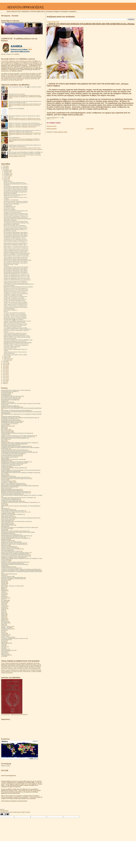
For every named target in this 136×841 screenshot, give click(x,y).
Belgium (3, 587)
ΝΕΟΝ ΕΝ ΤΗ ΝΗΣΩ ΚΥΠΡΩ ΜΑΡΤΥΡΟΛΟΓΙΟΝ (14, 322)
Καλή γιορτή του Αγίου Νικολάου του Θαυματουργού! (15, 325)
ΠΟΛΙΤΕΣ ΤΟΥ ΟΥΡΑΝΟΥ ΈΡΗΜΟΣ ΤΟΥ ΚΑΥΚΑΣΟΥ (14, 531)
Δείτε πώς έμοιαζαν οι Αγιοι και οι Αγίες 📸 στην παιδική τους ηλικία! (25, 86)
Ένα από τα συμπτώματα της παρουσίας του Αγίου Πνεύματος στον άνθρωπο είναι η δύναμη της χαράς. (25, 102)
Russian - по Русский (6, 637)
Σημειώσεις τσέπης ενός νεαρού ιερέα (10, 541)
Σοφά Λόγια (52, 118)
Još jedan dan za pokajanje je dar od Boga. (13, 295)
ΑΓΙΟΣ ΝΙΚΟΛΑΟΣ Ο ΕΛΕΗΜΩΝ (9, 399)
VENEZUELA (4, 649)
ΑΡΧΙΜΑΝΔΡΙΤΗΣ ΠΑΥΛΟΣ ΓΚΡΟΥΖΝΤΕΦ (11, 421)
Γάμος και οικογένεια (6, 432)
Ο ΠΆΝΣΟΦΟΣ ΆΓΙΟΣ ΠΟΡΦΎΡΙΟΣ (10, 500)
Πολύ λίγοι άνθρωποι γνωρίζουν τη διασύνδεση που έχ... (16, 240)
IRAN (2, 611)
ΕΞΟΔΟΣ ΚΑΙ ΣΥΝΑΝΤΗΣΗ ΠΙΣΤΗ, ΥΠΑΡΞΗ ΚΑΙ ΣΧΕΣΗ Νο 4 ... (18, 329)
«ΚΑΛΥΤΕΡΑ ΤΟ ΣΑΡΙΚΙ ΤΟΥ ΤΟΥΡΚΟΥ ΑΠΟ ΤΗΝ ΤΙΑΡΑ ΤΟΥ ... (18, 218)
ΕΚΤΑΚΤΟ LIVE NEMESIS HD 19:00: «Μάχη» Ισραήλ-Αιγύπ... (17, 253)
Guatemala (3, 606)
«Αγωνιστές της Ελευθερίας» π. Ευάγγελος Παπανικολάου (16, 254)
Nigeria (3, 624)
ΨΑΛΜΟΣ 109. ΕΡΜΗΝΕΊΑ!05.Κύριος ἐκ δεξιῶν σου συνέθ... (17, 275)
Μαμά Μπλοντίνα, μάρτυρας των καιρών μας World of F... (16, 291)
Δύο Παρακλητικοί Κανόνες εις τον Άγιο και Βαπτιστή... (15, 318)
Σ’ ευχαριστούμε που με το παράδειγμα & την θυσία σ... (15, 239)
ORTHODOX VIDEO (6, 628)
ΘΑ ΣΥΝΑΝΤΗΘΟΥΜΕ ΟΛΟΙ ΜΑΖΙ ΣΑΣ (10, 455)
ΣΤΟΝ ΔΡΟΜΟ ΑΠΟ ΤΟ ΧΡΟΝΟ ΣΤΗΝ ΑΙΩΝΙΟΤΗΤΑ (14, 553)
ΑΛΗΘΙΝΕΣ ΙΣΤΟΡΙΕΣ (6, 402)
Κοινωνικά (3, 479)
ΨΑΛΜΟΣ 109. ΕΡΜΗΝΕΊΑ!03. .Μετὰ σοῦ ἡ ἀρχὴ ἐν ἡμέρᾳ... (17, 278)
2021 (4, 364)
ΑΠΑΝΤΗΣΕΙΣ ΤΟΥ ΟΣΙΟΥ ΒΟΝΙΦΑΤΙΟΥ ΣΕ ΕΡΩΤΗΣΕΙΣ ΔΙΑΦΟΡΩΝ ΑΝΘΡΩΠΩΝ (21, 408)
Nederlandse (4, 621)
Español (3, 602)
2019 (4, 367)
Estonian (3, 603)
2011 (4, 379)
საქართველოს (5, 655)
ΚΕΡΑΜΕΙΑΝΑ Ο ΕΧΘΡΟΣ (7, 476)
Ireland (3, 612)
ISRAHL (3, 613)
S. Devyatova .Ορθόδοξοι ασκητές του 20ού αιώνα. (13, 638)
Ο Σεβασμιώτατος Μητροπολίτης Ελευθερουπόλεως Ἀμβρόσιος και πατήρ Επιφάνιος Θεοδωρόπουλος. (25, 145)
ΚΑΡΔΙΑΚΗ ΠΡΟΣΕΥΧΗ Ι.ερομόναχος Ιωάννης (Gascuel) (16, 343)
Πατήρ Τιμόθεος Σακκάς (7, 523)
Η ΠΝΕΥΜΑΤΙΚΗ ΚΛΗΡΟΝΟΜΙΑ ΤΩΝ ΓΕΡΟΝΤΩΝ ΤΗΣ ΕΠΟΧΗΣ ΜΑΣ (18, 452)
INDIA (2, 609)
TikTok (2, 645)
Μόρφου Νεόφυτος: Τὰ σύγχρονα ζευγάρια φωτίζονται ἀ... (16, 246)
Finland (3, 605)
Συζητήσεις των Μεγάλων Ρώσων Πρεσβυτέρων (12, 557)
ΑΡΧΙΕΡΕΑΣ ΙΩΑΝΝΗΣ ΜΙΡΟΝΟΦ (9, 416)
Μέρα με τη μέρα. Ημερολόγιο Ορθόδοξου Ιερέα (12, 484)
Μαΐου (5, 179)
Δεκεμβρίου (6, 170)
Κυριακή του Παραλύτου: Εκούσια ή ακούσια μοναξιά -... (16, 251)
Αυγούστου (6, 175)
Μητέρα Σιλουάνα (5, 488)
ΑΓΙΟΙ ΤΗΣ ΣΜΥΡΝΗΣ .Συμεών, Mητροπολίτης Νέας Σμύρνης (17, 337)
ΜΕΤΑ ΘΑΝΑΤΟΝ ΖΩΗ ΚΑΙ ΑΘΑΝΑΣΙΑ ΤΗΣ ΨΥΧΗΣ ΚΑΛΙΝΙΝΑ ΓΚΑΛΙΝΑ (18, 485)
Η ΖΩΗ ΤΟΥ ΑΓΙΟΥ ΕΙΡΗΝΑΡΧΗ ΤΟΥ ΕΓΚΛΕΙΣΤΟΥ (13, 450)
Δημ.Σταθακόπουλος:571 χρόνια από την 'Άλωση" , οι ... (16, 229)
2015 (4, 373)
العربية (2, 656)
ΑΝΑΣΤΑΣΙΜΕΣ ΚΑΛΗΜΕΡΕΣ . (10, 220)
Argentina (3, 582)
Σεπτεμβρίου (7, 174)
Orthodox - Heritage (6, 626)
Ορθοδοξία (3, 508)
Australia (3, 583)
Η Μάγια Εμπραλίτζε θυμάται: (10, 338)
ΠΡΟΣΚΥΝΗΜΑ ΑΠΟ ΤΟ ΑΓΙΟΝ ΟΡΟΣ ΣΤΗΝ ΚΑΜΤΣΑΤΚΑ (15, 535)
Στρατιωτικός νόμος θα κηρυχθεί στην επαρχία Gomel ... (16, 191)
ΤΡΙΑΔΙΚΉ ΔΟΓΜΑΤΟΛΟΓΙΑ (8, 574)
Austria (3, 584)
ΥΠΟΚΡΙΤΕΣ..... (7, 185)
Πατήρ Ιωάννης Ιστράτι (6, 519)
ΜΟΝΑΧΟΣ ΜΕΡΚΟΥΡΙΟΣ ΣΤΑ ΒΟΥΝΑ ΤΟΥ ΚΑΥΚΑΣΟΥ (15, 491)
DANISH (3, 596)
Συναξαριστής (4, 560)
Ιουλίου (6, 177)
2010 (4, 380)
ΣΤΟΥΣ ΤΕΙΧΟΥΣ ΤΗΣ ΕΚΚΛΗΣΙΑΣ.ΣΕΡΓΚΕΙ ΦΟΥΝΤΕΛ (15, 554)
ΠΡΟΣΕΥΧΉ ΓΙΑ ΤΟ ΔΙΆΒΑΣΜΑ (16, 108)
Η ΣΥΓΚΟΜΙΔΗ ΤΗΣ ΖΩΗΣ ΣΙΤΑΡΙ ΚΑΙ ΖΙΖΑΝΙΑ (12, 453)
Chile (2, 591)
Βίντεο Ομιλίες (4, 429)
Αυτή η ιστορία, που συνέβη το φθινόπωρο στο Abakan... (16, 189)
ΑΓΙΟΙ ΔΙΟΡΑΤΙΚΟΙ (5, 395)
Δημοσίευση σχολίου (51, 126)
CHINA (3, 593)
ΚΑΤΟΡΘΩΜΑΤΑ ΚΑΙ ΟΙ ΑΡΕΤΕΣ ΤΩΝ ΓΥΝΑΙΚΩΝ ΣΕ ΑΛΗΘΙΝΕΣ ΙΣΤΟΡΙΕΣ (19, 472)
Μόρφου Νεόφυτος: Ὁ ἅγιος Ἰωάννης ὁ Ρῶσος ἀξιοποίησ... (16, 255)
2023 (4, 361)
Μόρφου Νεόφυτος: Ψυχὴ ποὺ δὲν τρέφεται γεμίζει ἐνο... (16, 243)
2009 (4, 382)
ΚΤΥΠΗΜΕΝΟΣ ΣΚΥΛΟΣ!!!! (10, 206)
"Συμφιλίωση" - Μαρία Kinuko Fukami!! (12, 346)
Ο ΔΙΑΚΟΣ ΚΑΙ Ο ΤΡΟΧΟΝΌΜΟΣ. (11, 200)
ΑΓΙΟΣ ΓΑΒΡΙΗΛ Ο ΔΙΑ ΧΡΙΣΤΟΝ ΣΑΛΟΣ (11, 396)
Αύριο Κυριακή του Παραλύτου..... (11, 310)
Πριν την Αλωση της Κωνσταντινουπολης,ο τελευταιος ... (16, 226)
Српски (3, 652)
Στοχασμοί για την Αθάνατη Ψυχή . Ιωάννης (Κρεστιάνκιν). (15, 556)
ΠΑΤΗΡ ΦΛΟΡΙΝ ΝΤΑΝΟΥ (7, 525)
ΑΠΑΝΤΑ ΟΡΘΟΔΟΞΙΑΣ (25, 7)
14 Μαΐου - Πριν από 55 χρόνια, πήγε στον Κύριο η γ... (15, 299)
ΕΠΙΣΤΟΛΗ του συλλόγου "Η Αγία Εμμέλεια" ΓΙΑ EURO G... (16, 330)
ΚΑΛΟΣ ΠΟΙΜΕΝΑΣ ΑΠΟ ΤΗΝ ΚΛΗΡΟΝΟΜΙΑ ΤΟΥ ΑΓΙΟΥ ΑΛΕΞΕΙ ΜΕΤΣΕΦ (19, 470)
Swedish (3, 642)
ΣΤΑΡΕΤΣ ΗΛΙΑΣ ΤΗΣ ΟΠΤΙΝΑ (8, 547)
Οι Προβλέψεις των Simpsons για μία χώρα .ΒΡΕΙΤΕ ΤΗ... (16, 293)
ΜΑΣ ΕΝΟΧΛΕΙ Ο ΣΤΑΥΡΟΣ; (10, 230)
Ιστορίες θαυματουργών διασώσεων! (10, 465)
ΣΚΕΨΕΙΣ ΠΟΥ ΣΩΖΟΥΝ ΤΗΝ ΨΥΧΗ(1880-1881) (13, 544)
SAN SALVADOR (5, 639)
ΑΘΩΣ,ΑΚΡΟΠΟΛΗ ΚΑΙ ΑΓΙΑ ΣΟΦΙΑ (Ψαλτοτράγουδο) (15, 258)
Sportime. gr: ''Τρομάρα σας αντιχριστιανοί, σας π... (15, 182)
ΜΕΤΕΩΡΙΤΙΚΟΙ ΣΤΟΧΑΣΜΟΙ (8, 486)
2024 (4, 169)
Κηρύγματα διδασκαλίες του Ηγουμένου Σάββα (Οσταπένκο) (15, 478)
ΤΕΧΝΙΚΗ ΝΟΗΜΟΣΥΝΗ (7, 566)
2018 (4, 368)
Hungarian (3, 608)
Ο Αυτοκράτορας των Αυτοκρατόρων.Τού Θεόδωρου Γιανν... (16, 222)
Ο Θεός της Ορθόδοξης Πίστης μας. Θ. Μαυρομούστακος (16, 250)
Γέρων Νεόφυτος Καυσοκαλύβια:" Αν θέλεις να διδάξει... (16, 354)
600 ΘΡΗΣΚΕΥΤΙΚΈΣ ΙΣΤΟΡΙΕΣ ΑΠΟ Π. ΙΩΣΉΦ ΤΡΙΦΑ (14, 390)
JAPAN (3, 615)
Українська (4, 653)
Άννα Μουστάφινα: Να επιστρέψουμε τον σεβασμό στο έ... (16, 216)
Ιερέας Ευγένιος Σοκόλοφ (9, 285)
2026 (4, 166)
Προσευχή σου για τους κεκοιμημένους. (10, 534)
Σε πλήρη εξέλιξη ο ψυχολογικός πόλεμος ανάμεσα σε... (16, 190)
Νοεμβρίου (6, 171)
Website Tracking (5, 765)
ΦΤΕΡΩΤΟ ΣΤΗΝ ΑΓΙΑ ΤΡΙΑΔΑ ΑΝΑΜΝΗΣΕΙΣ (12, 577)
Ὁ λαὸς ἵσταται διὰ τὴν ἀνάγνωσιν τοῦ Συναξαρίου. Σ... (16, 241)
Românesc (3, 636)
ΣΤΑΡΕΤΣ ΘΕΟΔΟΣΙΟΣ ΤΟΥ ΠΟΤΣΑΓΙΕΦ (11, 549)
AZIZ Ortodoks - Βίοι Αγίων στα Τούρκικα (11, 585)
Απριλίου (6, 356)
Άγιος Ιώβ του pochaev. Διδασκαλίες (9, 398)
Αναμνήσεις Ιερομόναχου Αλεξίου (9, 405)
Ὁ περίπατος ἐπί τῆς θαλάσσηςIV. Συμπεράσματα (14, 312)
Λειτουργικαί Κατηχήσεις (7, 481)
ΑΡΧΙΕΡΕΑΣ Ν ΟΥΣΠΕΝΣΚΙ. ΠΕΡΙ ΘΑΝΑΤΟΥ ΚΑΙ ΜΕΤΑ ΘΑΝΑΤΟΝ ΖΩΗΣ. (19, 417)
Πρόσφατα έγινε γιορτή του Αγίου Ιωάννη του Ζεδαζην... (16, 301)
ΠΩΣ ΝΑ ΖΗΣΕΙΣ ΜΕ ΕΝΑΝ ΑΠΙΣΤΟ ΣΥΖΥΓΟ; (12, 537)
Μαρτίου (6, 357)
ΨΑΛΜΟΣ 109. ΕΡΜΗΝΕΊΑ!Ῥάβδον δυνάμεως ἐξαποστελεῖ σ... (17, 279)
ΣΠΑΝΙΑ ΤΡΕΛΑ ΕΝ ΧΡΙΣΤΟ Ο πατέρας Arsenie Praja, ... (16, 282)
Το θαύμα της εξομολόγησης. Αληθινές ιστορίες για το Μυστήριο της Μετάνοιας (19, 569)
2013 (4, 376)
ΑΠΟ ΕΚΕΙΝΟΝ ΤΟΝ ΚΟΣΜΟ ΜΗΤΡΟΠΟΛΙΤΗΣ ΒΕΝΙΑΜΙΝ (15, 410)
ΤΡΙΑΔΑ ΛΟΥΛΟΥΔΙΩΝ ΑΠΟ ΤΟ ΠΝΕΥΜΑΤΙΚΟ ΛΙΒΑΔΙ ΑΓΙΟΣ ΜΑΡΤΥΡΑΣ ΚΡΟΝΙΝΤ (21, 571)
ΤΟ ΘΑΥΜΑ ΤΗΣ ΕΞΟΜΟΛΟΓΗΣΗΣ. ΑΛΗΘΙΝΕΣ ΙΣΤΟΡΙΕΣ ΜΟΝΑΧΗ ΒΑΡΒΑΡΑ (20, 570)
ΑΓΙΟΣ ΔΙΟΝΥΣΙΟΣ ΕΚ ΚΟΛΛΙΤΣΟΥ (10, 397)
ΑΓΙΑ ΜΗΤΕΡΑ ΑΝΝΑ (6, 392)
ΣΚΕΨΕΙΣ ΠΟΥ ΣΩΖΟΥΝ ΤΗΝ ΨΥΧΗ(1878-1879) (13, 543)
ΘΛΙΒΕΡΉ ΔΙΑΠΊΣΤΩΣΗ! (9, 353)
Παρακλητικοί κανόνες (6, 513)
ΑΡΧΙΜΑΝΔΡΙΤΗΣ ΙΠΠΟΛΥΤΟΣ (8, 418)
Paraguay (3, 630)
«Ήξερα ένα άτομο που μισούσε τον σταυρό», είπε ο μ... (16, 197)
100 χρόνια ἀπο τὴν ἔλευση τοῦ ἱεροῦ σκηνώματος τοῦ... (16, 288)
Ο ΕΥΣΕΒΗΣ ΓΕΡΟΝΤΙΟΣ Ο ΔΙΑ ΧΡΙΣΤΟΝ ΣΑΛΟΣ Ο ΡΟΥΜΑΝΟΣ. (17, 497)
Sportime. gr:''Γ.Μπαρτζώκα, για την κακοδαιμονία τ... (15, 225)
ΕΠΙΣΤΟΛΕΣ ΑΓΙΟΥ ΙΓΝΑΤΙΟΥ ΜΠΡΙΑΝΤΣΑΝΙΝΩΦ (13, 444)
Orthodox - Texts (5, 627)
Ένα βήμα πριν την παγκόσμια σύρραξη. (12, 212)
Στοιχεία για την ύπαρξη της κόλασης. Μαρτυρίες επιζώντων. (15, 552)
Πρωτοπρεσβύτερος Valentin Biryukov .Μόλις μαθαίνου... (16, 183)
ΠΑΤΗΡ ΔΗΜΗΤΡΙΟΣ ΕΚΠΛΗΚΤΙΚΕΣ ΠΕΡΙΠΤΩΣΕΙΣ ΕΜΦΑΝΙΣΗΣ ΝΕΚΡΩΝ (19, 517)
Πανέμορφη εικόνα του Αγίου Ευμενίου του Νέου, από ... (16, 349)
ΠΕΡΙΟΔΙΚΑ (4, 526)
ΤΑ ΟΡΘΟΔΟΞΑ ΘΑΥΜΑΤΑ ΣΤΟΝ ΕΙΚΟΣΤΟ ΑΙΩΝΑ (13, 564)
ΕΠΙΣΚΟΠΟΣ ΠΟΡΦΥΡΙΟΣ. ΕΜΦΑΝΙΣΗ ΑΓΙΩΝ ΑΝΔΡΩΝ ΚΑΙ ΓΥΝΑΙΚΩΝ (18, 442)
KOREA (3, 618)
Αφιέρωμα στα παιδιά (6, 426)
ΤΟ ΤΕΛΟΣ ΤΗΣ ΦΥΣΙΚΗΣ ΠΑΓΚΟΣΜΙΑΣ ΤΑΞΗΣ (14, 300)
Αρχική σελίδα (90, 128)
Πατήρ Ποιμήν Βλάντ (6, 522)
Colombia (3, 594)
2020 (4, 365)
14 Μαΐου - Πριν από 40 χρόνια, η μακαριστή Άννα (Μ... (16, 305)
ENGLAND (3, 601)
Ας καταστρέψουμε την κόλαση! (8, 423)
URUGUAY (4, 646)
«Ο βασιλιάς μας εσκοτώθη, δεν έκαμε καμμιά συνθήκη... (16, 221)
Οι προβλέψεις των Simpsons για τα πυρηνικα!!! (14, 297)
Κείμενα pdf (4, 475)
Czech (2, 595)
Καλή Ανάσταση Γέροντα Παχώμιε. (17, 94)
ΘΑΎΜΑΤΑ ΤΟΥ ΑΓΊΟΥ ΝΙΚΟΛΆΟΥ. (11, 204)
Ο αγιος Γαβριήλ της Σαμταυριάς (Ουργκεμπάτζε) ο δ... (15, 334)
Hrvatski (3, 607)
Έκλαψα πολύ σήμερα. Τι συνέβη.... (11, 264)
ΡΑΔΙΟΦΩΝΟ (4, 539)
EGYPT (3, 599)
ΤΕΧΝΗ (3, 565)
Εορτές (3, 440)
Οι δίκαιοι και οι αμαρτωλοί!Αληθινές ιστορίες (11, 501)
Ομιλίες (3, 504)
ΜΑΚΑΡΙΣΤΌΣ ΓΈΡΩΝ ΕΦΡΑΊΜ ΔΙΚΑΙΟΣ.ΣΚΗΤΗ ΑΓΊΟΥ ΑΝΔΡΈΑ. (18, 286)
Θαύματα (3, 458)
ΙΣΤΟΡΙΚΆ (3, 469)
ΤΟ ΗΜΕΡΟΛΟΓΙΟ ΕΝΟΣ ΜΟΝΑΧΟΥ (10, 568)
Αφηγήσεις (3, 424)
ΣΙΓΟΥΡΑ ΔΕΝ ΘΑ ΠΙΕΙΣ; (9, 208)
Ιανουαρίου (6, 360)
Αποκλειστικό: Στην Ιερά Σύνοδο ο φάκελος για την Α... (15, 194)
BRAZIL (3, 589)
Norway (3, 625)
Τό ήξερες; (6, 350)
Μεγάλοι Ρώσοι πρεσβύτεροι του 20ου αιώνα (12, 483)
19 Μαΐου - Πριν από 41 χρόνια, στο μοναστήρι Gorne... (16, 296)
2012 (4, 377)
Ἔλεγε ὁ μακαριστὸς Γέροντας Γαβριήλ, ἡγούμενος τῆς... (16, 257)
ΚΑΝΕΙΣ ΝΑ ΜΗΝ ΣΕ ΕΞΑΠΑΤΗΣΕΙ (9, 471)
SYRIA (2, 644)
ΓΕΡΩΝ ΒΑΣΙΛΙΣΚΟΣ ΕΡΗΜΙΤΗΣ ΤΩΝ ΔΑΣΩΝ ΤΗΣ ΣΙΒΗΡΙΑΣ (16, 433)
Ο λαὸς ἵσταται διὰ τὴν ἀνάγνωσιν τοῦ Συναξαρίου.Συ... (16, 281)
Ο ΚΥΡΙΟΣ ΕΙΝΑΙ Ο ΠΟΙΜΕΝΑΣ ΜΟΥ (10, 498)
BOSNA (3, 588)
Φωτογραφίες (4, 580)
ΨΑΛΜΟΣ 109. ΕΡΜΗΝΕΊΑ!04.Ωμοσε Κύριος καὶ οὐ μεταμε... (17, 276)
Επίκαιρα (3, 441)
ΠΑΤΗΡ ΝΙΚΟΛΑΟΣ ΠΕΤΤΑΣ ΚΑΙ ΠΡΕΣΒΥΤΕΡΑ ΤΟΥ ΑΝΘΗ (15, 521)
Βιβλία (2, 427)
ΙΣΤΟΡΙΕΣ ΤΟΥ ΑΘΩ (6, 466)
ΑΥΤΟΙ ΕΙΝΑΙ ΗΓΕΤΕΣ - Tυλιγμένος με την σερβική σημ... (16, 345)
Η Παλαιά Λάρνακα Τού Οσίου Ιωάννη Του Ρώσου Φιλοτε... (16, 267)
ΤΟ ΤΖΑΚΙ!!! (6, 198)
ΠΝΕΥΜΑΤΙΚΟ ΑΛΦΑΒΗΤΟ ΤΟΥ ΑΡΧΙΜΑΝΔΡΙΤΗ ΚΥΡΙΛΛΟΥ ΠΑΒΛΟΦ (18, 527)
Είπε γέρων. (6, 265)
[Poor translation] (7, 814)
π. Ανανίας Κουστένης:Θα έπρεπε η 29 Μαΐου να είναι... (16, 228)
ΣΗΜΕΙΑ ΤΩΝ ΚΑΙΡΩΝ (6, 540)
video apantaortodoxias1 (7, 650)
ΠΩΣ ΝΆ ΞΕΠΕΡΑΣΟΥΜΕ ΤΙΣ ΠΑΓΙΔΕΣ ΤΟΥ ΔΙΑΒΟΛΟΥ (15, 538)
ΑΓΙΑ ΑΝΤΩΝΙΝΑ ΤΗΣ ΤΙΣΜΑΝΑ (9, 391)
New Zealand (4, 622)
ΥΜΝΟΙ (3, 575)
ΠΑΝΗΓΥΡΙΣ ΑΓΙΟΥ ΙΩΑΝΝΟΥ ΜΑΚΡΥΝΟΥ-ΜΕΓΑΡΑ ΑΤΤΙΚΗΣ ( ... (18, 260)
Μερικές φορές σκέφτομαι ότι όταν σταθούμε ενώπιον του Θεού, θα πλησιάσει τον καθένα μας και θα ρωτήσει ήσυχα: (25, 131)
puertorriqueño (4, 634)
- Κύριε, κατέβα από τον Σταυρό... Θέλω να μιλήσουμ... (15, 352)
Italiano (3, 614)
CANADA (3, 590)
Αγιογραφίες (4, 393)
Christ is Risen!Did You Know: (10, 347)
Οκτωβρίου (6, 173)
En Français (4, 600)
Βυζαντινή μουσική (5, 430)
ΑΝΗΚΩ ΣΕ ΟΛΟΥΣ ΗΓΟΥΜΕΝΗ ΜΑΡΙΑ (11, 407)
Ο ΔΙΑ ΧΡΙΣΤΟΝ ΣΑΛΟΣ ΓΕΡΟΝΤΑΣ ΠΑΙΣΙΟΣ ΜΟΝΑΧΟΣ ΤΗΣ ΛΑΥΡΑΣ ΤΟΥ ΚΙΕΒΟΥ (22, 495)
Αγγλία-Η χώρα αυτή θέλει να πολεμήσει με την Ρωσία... (16, 323)
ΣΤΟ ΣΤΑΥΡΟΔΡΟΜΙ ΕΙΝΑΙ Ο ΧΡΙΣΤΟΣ (10, 551)
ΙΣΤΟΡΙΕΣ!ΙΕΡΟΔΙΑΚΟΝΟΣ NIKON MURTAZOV (12, 467)
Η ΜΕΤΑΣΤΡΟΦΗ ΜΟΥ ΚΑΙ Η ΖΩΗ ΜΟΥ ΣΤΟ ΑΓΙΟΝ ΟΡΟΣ (15, 451)
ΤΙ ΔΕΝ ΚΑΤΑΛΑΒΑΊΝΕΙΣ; (9, 308)
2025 (4, 167)
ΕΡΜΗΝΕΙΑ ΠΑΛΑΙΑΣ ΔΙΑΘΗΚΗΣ (9, 445)
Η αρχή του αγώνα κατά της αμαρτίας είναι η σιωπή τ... (15, 333)
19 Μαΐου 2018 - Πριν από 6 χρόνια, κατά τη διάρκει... (15, 317)
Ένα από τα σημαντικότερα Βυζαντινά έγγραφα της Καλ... (16, 210)
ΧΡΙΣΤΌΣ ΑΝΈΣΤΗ (8, 181)
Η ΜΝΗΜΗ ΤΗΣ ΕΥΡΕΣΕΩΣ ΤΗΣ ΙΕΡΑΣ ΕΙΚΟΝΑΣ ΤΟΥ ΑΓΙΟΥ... (18, 321)
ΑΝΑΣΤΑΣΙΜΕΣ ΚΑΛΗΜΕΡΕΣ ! (10, 193)
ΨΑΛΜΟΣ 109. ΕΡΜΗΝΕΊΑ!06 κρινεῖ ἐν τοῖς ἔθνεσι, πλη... (16, 273)
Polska (2, 632)
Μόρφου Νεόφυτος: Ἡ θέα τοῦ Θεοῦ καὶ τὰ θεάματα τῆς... (16, 247)
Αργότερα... (6, 311)
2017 (4, 370)
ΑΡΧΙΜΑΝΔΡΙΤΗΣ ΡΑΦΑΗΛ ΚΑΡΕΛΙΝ (10, 422)
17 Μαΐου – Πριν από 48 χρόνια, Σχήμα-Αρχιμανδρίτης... (16, 303)
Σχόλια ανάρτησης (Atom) (60, 132)
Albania (3, 581)
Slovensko (3, 640)
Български (3, 651)
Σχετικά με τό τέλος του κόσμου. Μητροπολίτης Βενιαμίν (14, 562)
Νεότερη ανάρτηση (52, 128)
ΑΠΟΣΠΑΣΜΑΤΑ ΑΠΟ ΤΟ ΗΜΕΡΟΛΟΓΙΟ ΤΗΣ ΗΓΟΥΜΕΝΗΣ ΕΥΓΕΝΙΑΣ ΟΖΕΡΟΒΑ (21, 414)
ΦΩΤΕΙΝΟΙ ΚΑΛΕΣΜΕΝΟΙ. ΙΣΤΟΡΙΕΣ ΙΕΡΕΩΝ (12, 578)
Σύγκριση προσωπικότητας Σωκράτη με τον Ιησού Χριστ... (16, 249)
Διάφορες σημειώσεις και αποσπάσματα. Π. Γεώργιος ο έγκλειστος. (17, 436)
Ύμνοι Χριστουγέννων (6, 576)
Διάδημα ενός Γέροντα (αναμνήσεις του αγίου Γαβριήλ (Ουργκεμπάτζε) (18, 435)
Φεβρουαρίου (7, 358)
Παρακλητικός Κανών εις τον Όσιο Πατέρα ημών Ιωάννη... (16, 289)
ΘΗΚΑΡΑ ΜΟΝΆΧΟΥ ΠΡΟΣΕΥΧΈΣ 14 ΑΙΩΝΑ (12, 459)
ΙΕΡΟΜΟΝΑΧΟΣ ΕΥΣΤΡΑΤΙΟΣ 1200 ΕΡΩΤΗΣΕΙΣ (13, 463)
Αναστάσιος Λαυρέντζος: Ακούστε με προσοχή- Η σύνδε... (16, 214)
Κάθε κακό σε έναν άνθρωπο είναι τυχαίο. (13, 326)
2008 (4, 383)
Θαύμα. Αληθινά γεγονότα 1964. (8, 457)
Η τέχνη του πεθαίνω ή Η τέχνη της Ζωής (11, 454)
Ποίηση (3, 529)
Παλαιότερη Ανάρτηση (129, 128)
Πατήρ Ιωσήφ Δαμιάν (6, 520)
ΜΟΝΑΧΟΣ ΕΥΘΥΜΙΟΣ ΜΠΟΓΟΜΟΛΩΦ (11, 490)
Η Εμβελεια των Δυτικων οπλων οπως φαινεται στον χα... (16, 213)
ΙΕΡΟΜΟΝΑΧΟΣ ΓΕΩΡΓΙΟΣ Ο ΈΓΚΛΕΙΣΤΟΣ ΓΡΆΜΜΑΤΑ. (15, 461)
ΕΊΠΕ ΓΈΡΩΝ (4, 439)
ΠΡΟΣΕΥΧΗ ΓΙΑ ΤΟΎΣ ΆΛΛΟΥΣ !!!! (11, 196)
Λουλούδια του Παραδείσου (7, 482)
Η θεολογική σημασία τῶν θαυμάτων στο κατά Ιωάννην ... (16, 307)
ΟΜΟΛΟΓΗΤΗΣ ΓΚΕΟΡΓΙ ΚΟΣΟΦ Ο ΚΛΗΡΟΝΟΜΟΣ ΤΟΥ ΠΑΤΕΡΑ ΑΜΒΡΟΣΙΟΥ (20, 506)
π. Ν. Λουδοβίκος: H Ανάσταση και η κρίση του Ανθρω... (16, 327)
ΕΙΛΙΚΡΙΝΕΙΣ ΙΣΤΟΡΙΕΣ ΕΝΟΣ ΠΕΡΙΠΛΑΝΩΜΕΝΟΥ (13, 438)
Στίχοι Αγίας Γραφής (6, 550)
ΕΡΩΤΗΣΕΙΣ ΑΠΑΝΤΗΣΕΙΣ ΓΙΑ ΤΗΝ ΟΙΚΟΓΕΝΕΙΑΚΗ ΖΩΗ (15, 446)
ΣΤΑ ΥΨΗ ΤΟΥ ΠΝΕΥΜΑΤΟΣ (8, 546)
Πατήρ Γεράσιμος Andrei (7, 515)
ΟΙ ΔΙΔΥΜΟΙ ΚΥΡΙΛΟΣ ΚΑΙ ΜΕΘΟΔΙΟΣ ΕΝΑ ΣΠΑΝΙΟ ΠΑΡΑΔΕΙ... (18, 342)
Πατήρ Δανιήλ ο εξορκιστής (7, 516)
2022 (4, 363)
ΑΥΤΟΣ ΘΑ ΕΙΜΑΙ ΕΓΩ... (15, 137)
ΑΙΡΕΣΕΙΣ (3, 401)
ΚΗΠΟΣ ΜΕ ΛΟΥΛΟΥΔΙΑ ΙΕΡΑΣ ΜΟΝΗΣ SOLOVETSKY (14, 477)
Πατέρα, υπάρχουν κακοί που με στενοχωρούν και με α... (16, 304)
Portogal (3, 633)
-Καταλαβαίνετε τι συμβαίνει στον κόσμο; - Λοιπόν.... (15, 237)
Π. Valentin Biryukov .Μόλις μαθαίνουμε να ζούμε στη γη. (14, 512)
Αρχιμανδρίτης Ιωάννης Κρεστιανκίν (9, 420)
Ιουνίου (6, 178)
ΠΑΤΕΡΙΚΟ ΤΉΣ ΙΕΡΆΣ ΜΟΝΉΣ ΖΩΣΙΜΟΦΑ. (12, 514)
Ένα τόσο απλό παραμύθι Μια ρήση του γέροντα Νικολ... (16, 217)
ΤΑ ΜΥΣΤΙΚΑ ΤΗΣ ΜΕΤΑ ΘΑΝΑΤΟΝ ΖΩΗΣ (11, 563)
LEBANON (3, 619)
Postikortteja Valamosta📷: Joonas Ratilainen (13, 319)
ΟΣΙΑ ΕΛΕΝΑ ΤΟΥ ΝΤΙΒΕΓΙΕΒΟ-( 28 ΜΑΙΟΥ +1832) (15, 244)
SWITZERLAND (5, 643)
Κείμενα (3, 473)
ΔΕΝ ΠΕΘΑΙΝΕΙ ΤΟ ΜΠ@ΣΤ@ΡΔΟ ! (12, 224)
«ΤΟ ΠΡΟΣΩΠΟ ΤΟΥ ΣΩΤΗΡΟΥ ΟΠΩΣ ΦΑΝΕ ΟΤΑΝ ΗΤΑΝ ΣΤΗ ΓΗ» (19, 284)
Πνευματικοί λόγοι (5, 528)
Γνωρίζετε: (3, 434)
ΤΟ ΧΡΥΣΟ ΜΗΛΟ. (8, 205)
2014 (4, 374)
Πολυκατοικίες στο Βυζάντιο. (10, 209)
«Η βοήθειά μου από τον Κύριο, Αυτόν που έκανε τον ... (16, 292)
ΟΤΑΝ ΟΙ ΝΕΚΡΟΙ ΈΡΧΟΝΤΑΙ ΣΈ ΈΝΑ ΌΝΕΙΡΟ (13, 510)
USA (2, 648)
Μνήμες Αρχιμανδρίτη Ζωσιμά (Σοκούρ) (10, 489)
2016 (4, 371)
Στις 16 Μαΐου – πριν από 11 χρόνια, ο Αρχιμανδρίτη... (15, 315)
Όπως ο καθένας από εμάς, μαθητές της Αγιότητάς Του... (16, 202)
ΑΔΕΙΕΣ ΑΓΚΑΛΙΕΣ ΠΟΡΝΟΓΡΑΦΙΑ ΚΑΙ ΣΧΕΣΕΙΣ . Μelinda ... (17, 335)
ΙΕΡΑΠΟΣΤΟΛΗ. (5, 460)
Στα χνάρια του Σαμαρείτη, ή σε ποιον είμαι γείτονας (15, 314)
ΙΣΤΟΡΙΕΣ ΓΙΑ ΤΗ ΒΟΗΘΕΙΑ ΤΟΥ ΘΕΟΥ (11, 464)
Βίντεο (2, 428)
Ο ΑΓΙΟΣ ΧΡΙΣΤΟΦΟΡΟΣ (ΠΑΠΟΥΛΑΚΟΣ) (11, 494)
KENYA (3, 616)
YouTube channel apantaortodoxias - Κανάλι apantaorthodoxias (21, 22)
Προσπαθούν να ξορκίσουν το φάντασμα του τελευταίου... (16, 201)
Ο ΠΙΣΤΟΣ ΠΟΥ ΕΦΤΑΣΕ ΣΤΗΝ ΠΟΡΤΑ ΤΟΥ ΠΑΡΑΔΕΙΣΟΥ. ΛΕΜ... (18, 339)
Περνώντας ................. (8, 331)
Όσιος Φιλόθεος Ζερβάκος (7, 509)
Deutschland (4, 597)
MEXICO (3, 620)
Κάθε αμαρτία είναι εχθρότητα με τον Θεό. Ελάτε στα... (15, 341)
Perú (2, 631)
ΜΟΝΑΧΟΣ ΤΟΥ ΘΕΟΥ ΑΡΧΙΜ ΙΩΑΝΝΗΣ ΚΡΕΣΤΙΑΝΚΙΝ (15, 492)
